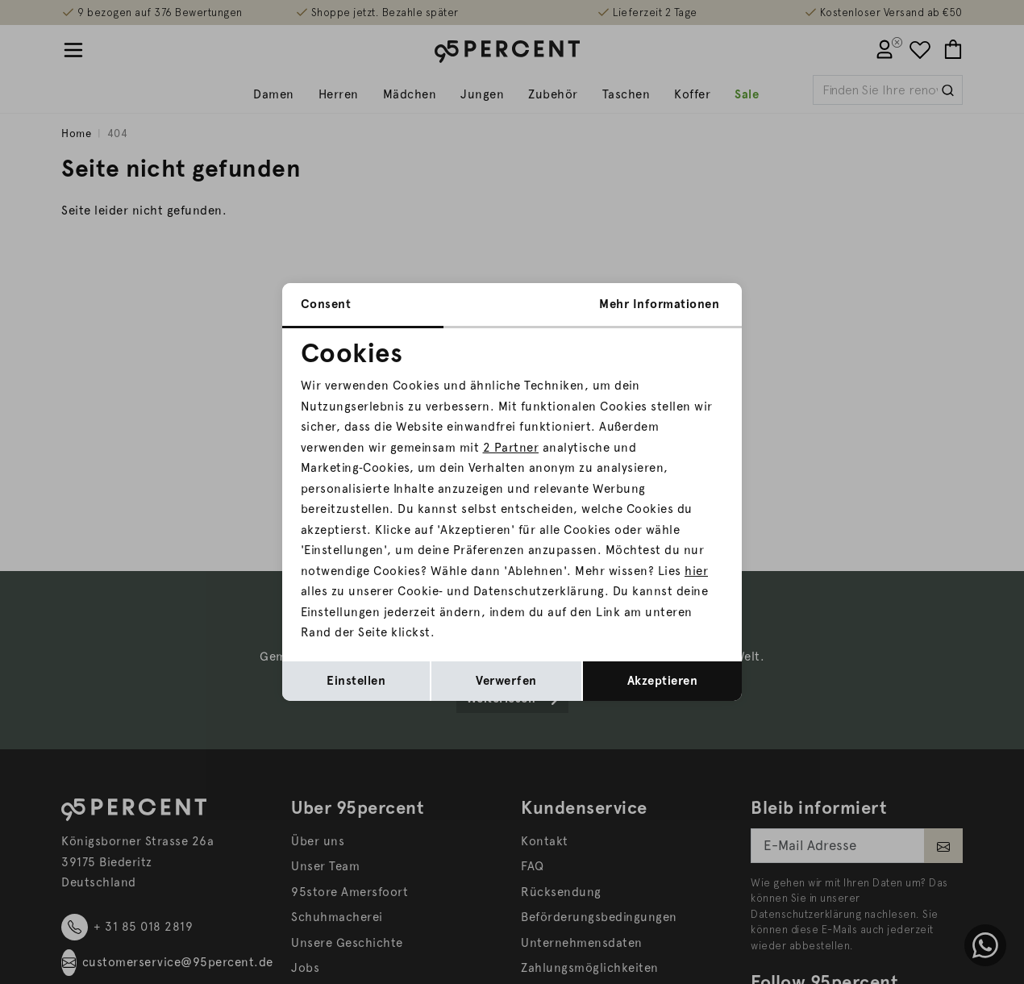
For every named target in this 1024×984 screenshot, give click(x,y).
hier (696, 571)
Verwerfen (506, 680)
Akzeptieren (662, 680)
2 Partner (511, 447)
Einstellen (356, 680)
